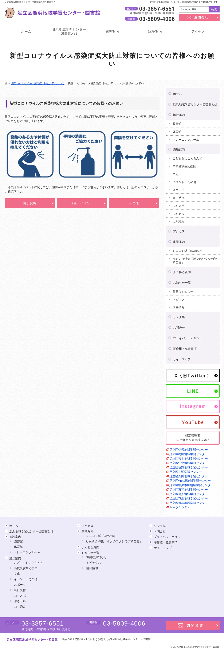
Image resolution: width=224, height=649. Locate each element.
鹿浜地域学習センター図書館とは (195, 103)
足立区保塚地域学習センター (188, 501)
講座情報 (178, 306)
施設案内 (179, 113)
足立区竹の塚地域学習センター (190, 479)
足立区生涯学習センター (185, 470)
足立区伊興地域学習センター (188, 448)
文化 (175, 172)
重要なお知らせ (183, 290)
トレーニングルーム (186, 138)
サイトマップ (182, 357)
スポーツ (178, 188)
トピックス (180, 298)
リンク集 (179, 315)
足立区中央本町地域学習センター (191, 483)
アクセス (179, 229)
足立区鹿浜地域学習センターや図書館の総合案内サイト (31, 2)
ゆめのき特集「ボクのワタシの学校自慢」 (195, 259)
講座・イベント (82, 203)
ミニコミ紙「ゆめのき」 (189, 249)
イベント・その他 (184, 180)
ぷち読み (178, 220)
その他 (134, 203)
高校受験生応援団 (184, 164)
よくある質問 (182, 270)
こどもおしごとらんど (187, 157)
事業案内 (179, 240)
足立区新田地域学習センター (188, 474)
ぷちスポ (178, 204)
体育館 (177, 130)
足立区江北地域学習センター (188, 461)
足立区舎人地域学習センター (188, 492)
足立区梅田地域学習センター (188, 452)
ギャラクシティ (179, 505)
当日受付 (178, 196)
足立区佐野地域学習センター (188, 466)
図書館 (177, 122)
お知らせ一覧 (182, 281)
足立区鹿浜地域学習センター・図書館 (128, 639)
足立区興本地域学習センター (188, 457)
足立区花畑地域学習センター (188, 497)
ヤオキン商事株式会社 (194, 438)
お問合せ (179, 326)
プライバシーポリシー (188, 336)
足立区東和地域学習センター (188, 488)
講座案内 (179, 148)
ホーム (177, 92)
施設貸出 (29, 203)
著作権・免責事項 (185, 347)
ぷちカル (178, 212)
